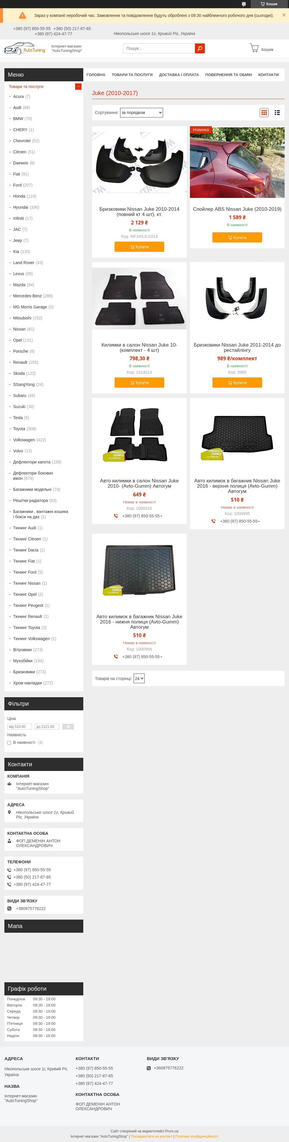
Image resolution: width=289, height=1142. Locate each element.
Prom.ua (171, 1131)
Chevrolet (22, 140)
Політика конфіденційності (197, 1136)
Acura (18, 96)
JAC (17, 229)
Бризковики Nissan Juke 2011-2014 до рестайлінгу (237, 347)
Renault (20, 362)
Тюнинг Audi (24, 528)
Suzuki (19, 406)
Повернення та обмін (228, 75)
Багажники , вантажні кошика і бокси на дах (40, 514)
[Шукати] (200, 48)
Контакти (268, 75)
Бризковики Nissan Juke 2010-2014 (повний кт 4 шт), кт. (139, 212)
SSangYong (23, 384)
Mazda (19, 284)
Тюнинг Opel (25, 594)
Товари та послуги (132, 75)
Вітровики (22, 649)
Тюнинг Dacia (26, 550)
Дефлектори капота (32, 462)
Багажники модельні (32, 489)
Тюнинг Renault (27, 616)
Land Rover (23, 262)
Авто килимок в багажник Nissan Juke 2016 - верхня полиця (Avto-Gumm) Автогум (237, 486)
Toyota (19, 428)
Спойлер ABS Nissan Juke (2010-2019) (237, 209)
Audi (17, 107)
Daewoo (20, 163)
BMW (18, 118)
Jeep (17, 240)
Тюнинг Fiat (24, 561)
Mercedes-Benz (27, 296)
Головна (95, 75)
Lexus (18, 273)
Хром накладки (27, 683)
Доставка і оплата (179, 75)
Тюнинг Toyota (26, 627)
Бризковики (24, 672)
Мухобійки (22, 660)
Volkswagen (24, 440)
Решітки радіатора (30, 500)
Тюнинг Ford (25, 572)
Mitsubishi (22, 318)
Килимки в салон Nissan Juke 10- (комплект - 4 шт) (139, 347)
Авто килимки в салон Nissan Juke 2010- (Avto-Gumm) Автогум (139, 483)
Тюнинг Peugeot (28, 605)
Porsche (20, 351)
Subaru (19, 395)
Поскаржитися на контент (151, 1136)
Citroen (19, 152)
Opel (17, 340)
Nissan (19, 329)
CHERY (20, 129)
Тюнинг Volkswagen (31, 638)
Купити (142, 247)
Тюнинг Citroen (27, 539)
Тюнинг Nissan (27, 583)
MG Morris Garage (30, 307)
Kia (16, 251)
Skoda (19, 373)
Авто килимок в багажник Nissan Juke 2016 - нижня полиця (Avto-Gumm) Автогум (139, 622)
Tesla (18, 417)
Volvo (18, 451)
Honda (19, 196)
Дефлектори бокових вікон (33, 476)
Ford (17, 185)
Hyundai (20, 207)
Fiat (16, 174)
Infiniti (18, 218)
